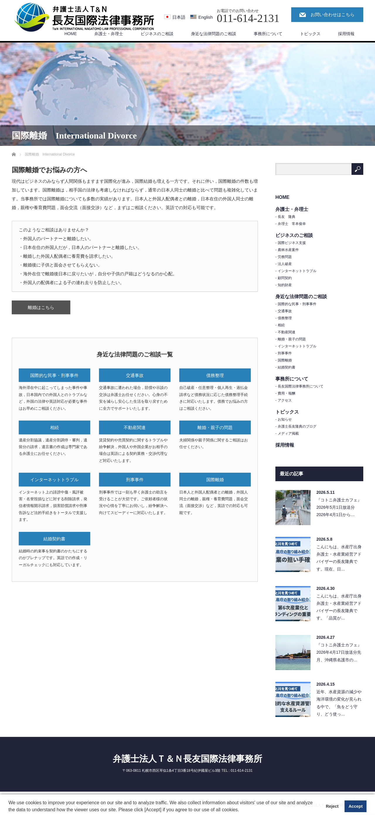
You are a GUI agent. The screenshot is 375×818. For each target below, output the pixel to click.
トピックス (310, 33)
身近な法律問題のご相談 (213, 33)
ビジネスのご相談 (157, 33)
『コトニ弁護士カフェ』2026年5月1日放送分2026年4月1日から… (339, 507)
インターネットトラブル (54, 479)
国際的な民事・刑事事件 (54, 375)
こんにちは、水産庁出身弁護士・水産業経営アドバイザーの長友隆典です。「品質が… (339, 607)
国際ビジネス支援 (292, 243)
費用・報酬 (286, 393)
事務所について (268, 33)
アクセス (285, 400)
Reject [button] (332, 806)
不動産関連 (135, 427)
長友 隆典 (286, 217)
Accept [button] (356, 806)
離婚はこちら (41, 307)
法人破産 (285, 264)
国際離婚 (215, 479)
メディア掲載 (288, 433)
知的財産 (285, 285)
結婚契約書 (54, 538)
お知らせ (285, 419)
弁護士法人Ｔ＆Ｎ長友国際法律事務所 (187, 759)
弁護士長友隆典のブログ (297, 426)
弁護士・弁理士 (108, 33)
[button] (241, 810)
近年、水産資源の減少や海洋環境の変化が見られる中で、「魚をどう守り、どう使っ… (339, 702)
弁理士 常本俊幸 (292, 224)
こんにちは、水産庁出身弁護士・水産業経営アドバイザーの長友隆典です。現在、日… (339, 557)
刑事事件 (135, 479)
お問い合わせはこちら (332, 14)
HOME (70, 33)
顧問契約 (285, 278)
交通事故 (135, 375)
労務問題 (285, 257)
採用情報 (346, 33)
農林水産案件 (288, 250)
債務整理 (215, 375)
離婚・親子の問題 (215, 427)
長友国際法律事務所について (300, 386)
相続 (54, 427)
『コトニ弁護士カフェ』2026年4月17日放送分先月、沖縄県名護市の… (339, 652)
